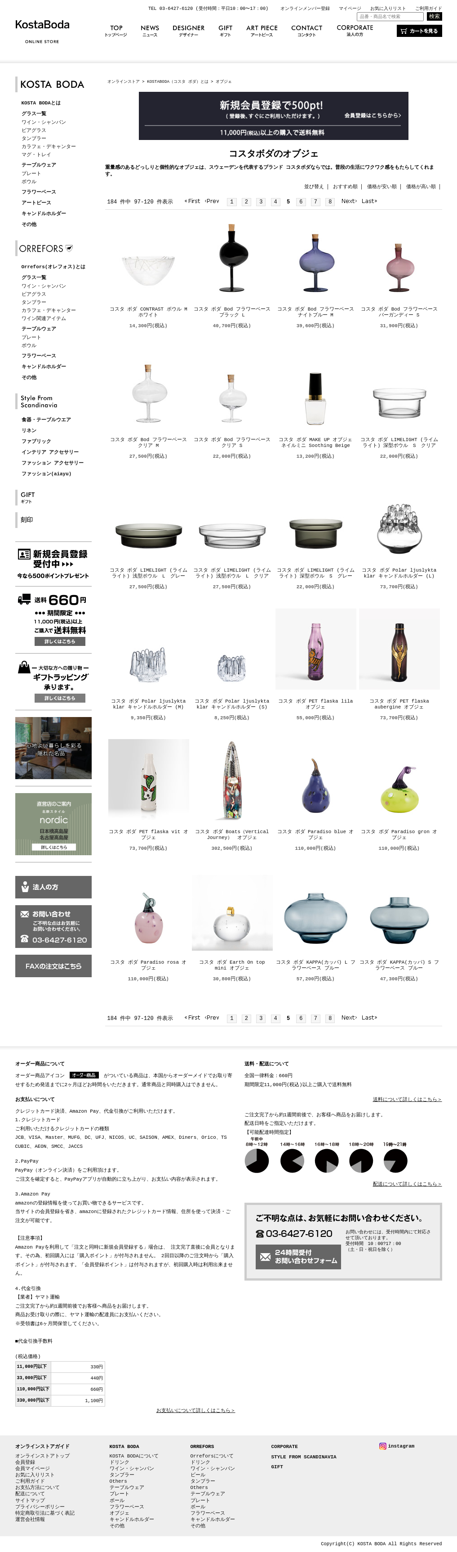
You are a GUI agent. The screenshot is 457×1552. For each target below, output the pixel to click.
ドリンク (119, 1462)
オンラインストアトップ (42, 1456)
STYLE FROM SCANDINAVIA (304, 1457)
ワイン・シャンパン (44, 122)
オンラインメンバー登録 (305, 8)
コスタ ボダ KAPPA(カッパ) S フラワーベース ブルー (399, 965)
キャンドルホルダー (44, 214)
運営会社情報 (30, 1519)
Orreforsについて (212, 1456)
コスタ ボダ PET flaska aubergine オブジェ (399, 704)
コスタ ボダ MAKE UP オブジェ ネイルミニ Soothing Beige (318, 443)
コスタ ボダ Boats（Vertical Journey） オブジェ (232, 835)
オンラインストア (123, 82)
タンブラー (34, 138)
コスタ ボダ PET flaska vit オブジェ (148, 835)
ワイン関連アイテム (44, 318)
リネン (29, 431)
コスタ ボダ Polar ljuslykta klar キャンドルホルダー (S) (232, 704)
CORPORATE (284, 1447)
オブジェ (119, 1513)
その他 (29, 224)
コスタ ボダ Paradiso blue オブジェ (315, 835)
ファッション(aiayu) (47, 474)
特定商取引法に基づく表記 (45, 1513)
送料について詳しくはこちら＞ (407, 1099)
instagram (401, 1446)
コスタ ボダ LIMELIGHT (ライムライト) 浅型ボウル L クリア (232, 573)
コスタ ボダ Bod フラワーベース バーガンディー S (399, 312)
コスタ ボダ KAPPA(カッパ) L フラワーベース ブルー (315, 965)
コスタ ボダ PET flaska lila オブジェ (315, 704)
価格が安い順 (382, 186)
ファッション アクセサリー (53, 463)
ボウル (29, 181)
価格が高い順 (421, 186)
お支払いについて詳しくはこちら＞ (195, 1411)
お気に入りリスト (388, 8)
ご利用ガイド (428, 8)
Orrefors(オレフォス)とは (53, 267)
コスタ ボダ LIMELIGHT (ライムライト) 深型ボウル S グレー (316, 573)
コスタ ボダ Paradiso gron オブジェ (399, 835)
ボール (117, 1500)
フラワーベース (39, 192)
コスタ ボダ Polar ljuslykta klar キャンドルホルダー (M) (148, 704)
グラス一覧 (34, 114)
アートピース (36, 203)
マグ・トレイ (36, 154)
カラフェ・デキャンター (49, 146)
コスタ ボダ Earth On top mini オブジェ (232, 965)
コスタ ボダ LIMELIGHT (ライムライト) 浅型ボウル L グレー (148, 573)
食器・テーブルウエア (46, 420)
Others (118, 1481)
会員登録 (25, 1462)
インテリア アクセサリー (50, 452)
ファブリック (36, 441)
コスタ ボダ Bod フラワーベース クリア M (148, 443)
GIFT (277, 1467)
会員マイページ (32, 1468)
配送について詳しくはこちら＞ (407, 1184)
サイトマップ (30, 1500)
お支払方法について (37, 1487)
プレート (31, 173)
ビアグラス (34, 130)
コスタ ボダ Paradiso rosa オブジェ (148, 965)
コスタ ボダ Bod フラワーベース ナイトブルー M (315, 312)
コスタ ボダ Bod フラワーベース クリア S (232, 443)
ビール (198, 1474)
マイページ (350, 8)
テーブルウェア (39, 165)
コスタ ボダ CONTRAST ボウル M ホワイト (148, 312)
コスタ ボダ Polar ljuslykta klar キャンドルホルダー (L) (399, 573)
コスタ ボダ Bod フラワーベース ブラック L (232, 312)
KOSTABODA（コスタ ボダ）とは (177, 82)
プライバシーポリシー (40, 1506)
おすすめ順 (345, 186)
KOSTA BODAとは (41, 103)
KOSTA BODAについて (134, 1456)
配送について (30, 1493)
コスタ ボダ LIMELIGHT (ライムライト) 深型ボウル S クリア (399, 443)
